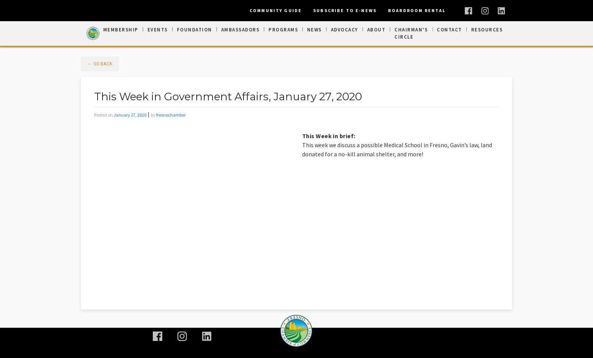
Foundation (194, 29)
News (314, 29)
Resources (487, 29)
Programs (283, 29)
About (376, 29)
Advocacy (344, 29)
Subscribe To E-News (345, 10)
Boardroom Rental (417, 10)
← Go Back (100, 64)
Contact (449, 29)
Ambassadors (240, 29)
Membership (120, 29)
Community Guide (276, 10)
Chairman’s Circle (411, 33)
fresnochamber (171, 115)
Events (157, 29)
